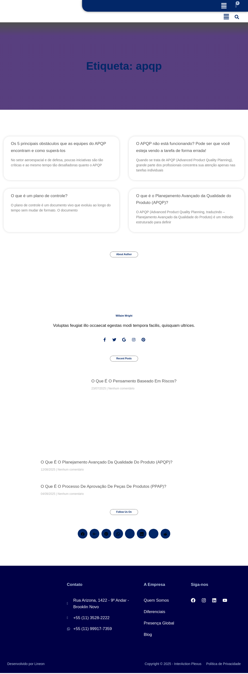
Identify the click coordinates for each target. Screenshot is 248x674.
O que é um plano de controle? (39, 196)
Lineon (39, 665)
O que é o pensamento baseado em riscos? (134, 382)
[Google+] (94, 534)
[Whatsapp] (118, 534)
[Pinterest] (106, 534)
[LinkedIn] (142, 534)
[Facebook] (82, 534)
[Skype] (153, 534)
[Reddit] (165, 534)
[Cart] (236, 6)
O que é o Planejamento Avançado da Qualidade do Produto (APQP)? (106, 463)
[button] (224, 6)
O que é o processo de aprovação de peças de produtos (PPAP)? (103, 487)
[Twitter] (130, 534)
